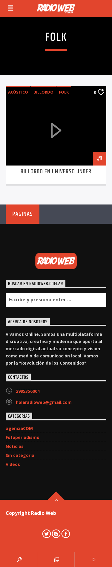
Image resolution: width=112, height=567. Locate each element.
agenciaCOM (19, 428)
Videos (13, 464)
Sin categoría (20, 455)
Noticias (15, 446)
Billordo (43, 92)
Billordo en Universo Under (56, 171)
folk (64, 92)
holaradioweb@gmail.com (44, 402)
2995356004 (28, 391)
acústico (18, 92)
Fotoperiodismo (22, 437)
